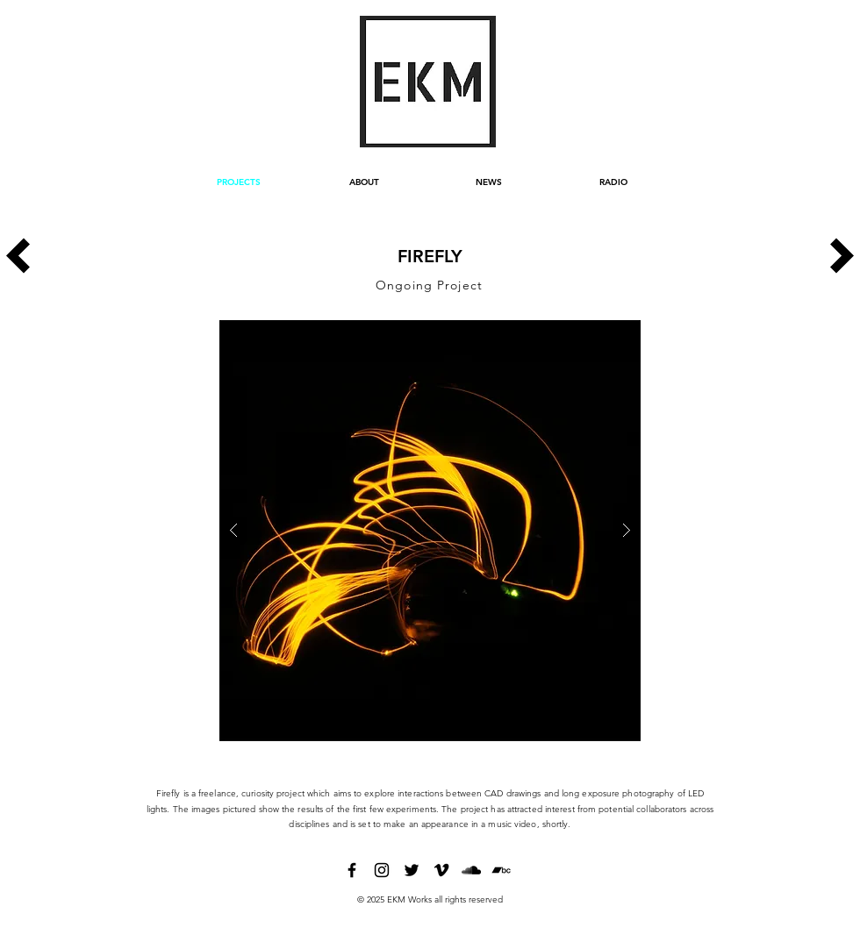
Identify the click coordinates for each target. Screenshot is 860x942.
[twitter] (411, 870)
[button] (430, 530)
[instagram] (381, 870)
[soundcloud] (471, 870)
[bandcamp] (501, 870)
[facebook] (352, 870)
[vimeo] (441, 870)
